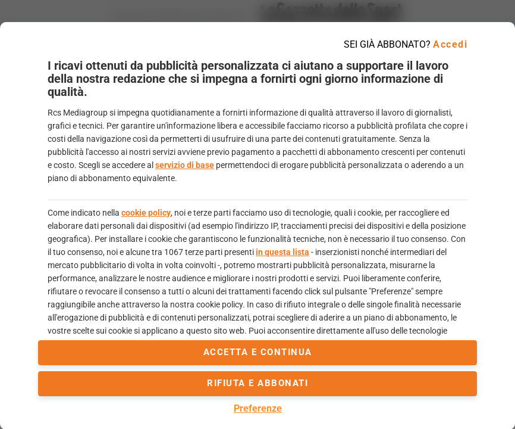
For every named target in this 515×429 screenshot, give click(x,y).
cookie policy (146, 212)
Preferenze (258, 408)
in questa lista (282, 252)
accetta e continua (257, 352)
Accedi (450, 44)
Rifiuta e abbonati (257, 383)
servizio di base (184, 165)
